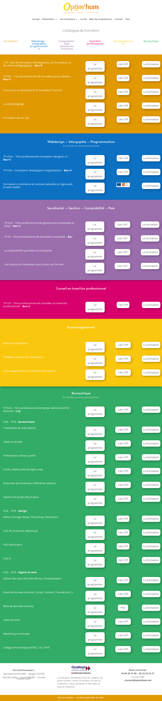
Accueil (35, 19)
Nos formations (67, 19)
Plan (128, 19)
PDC (123, 607)
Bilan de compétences (100, 19)
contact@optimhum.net (138, 680)
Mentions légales (65, 697)
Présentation (48, 19)
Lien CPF (123, 64)
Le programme (95, 66)
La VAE (83, 19)
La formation (151, 64)
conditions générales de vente (90, 697)
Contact (119, 19)
